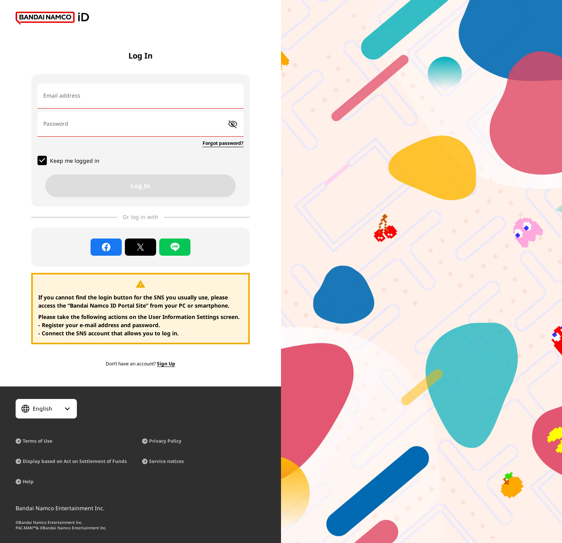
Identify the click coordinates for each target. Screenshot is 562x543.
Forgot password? (223, 143)
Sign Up (166, 363)
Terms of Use (37, 441)
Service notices (166, 461)
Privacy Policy (165, 441)
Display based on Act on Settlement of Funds (75, 461)
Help (28, 481)
